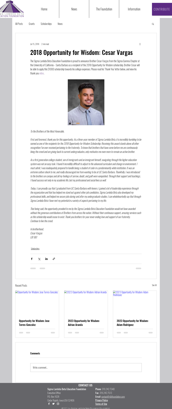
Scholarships (46, 24)
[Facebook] (48, 403)
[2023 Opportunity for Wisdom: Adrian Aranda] (86, 303)
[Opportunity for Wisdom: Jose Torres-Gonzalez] (37, 303)
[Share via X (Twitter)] (39, 258)
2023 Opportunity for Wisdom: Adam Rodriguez (132, 323)
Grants (32, 24)
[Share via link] (53, 258)
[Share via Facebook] (31, 258)
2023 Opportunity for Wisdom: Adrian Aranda (84, 323)
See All (154, 285)
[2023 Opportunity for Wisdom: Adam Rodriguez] (135, 303)
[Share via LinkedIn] (46, 258)
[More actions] (140, 44)
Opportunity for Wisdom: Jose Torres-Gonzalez (34, 323)
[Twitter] (53, 403)
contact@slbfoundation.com (113, 396)
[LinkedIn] (57, 403)
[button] (134, 9)
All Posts (19, 24)
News (60, 24)
